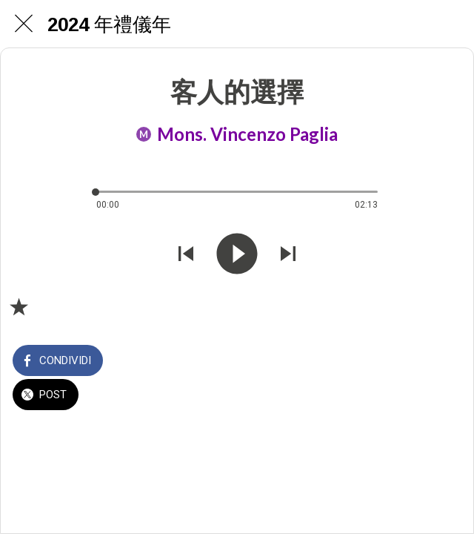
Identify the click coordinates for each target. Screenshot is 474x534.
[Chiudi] (24, 24)
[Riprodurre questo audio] (237, 255)
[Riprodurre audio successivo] (288, 255)
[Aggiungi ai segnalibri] (18, 306)
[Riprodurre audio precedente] (186, 255)
